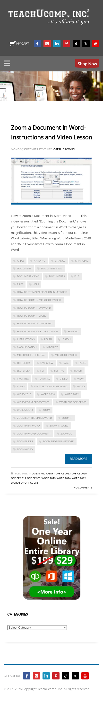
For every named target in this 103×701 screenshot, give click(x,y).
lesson (66, 339)
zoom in (67, 417)
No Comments (83, 487)
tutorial (44, 378)
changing (81, 260)
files (20, 284)
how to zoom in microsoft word (39, 299)
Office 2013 (63, 473)
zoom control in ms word (34, 417)
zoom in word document (34, 433)
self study (24, 370)
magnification (27, 347)
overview (46, 362)
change (60, 260)
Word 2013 (24, 394)
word (81, 386)
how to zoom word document (37, 331)
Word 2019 (72, 394)
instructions (25, 339)
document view (51, 268)
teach (78, 370)
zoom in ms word (28, 425)
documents (57, 276)
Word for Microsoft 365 (33, 402)
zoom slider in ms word (58, 441)
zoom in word (59, 425)
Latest (36, 473)
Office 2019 (18, 478)
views (21, 386)
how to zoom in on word (34, 307)
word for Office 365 (72, 402)
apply (20, 260)
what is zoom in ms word (50, 386)
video (64, 378)
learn (48, 339)
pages (82, 362)
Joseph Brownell (64, 149)
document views (28, 276)
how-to (73, 331)
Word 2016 (48, 394)
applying (39, 260)
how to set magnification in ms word (42, 291)
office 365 (24, 362)
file (76, 276)
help (36, 284)
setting (59, 370)
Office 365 (34, 478)
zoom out (67, 433)
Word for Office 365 (24, 482)
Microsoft (48, 473)
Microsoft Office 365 (31, 354)
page (66, 362)
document (24, 268)
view (80, 378)
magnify (52, 347)
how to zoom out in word (34, 323)
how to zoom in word (32, 315)
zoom (46, 409)
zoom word (25, 449)
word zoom (25, 409)
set (42, 370)
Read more (78, 459)
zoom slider (25, 441)
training (23, 378)
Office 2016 (79, 473)
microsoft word (66, 354)
